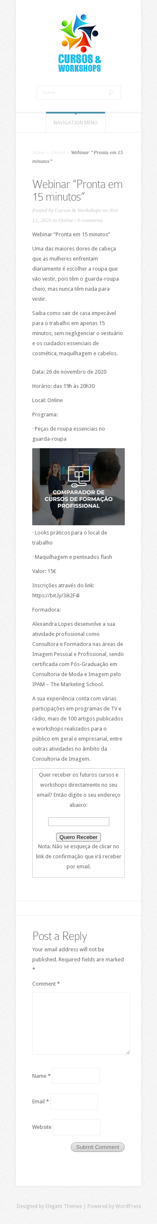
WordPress (128, 1206)
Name (41, 1075)
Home (38, 152)
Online (58, 152)
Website (41, 1127)
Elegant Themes (64, 1206)
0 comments (90, 220)
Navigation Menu (76, 123)
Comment (46, 984)
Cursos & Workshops (78, 210)
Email (40, 1101)
